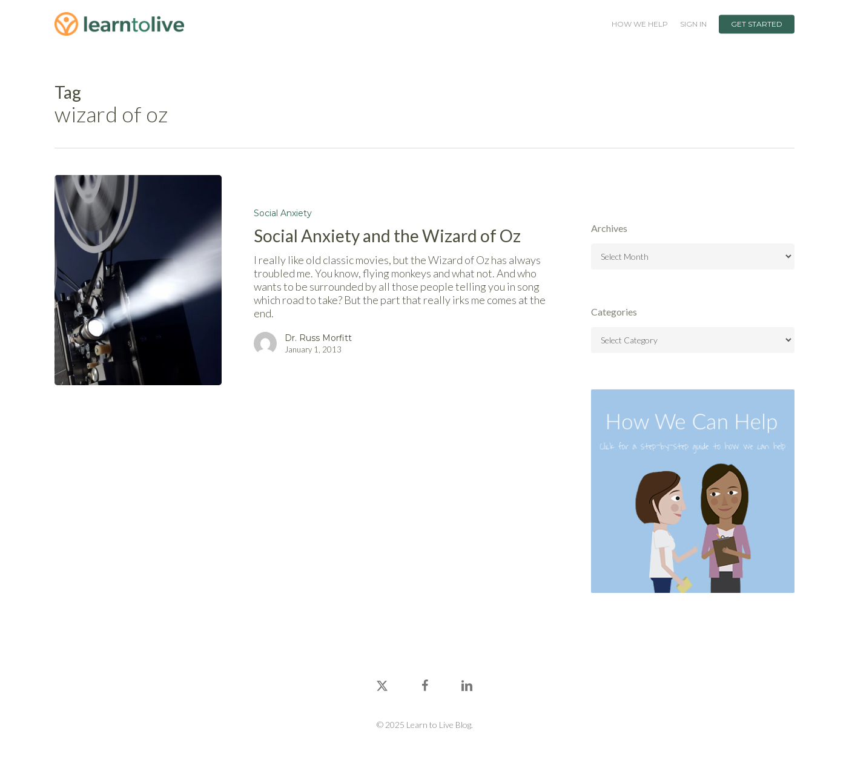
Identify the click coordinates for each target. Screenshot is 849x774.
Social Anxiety (283, 213)
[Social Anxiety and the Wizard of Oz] (138, 280)
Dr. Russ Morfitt (318, 337)
